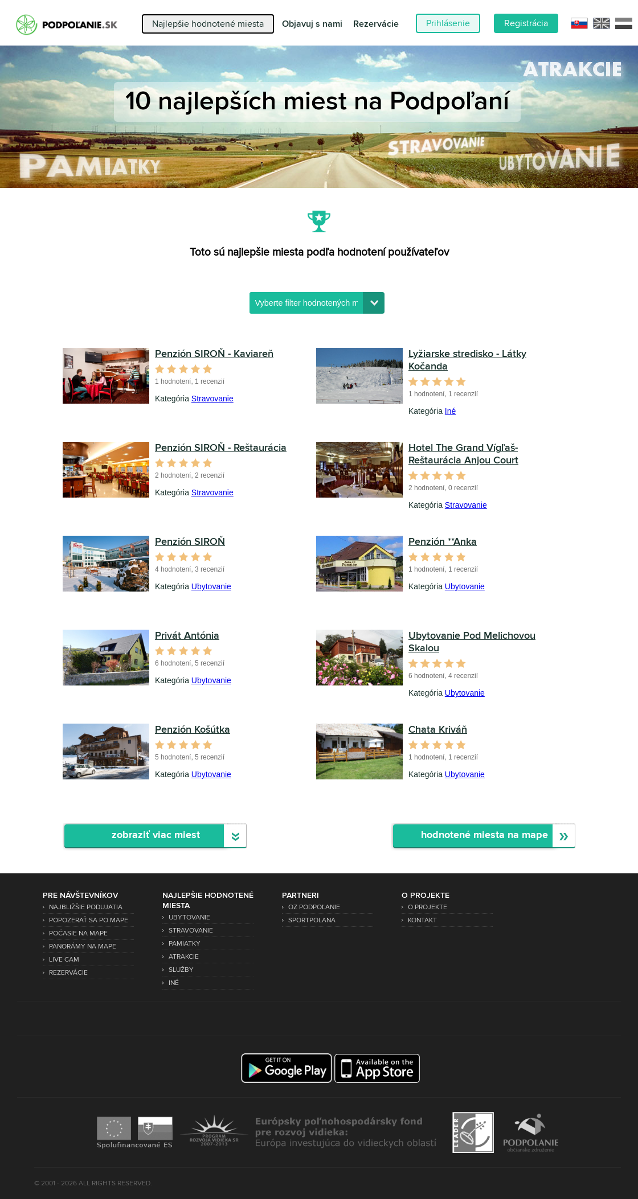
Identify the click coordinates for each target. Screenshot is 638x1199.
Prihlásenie (448, 23)
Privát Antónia (187, 636)
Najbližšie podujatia (85, 907)
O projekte (427, 907)
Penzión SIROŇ (190, 542)
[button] (374, 303)
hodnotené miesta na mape (484, 835)
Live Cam (64, 959)
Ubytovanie (211, 586)
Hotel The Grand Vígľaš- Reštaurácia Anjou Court (463, 454)
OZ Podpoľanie (314, 907)
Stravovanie (212, 398)
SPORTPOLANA (312, 920)
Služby (181, 970)
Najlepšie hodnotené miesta (208, 24)
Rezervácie (376, 24)
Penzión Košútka (192, 730)
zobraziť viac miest (156, 835)
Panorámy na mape (82, 946)
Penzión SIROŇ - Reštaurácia (221, 448)
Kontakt (422, 920)
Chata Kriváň (437, 730)
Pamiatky (185, 943)
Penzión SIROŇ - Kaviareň (214, 354)
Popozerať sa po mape (88, 920)
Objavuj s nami (312, 24)
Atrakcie (184, 956)
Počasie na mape (78, 933)
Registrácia (526, 23)
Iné (450, 411)
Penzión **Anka (442, 542)
